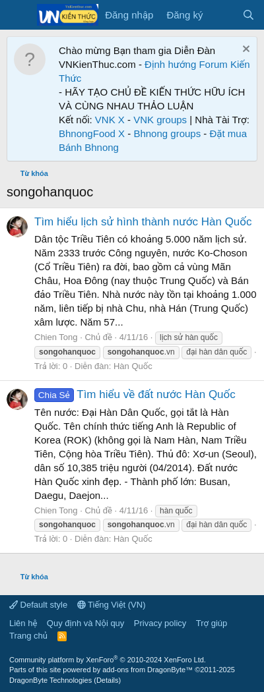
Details (107, 680)
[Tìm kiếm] (248, 15)
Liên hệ (23, 623)
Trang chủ (28, 636)
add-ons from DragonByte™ (147, 670)
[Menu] (18, 15)
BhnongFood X (92, 133)
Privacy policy (160, 623)
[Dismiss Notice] (244, 50)
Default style (38, 605)
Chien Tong (56, 337)
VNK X (110, 119)
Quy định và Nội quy (86, 623)
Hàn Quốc (133, 366)
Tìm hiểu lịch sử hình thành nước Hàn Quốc (143, 222)
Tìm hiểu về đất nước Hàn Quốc (135, 394)
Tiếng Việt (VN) (111, 605)
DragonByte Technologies (50, 680)
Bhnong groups (167, 133)
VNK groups (160, 119)
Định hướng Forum (186, 64)
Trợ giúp (211, 623)
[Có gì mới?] (222, 15)
